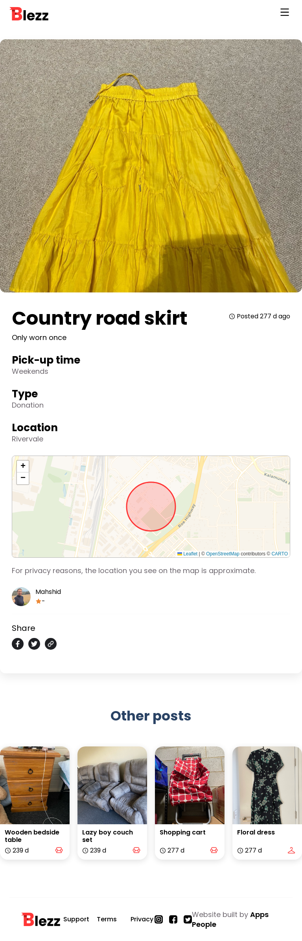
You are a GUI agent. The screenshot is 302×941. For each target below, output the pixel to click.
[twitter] (34, 644)
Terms (107, 919)
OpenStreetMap (222, 554)
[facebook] (18, 644)
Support (76, 919)
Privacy (142, 919)
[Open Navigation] (285, 14)
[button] (23, 466)
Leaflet (187, 554)
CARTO (279, 554)
